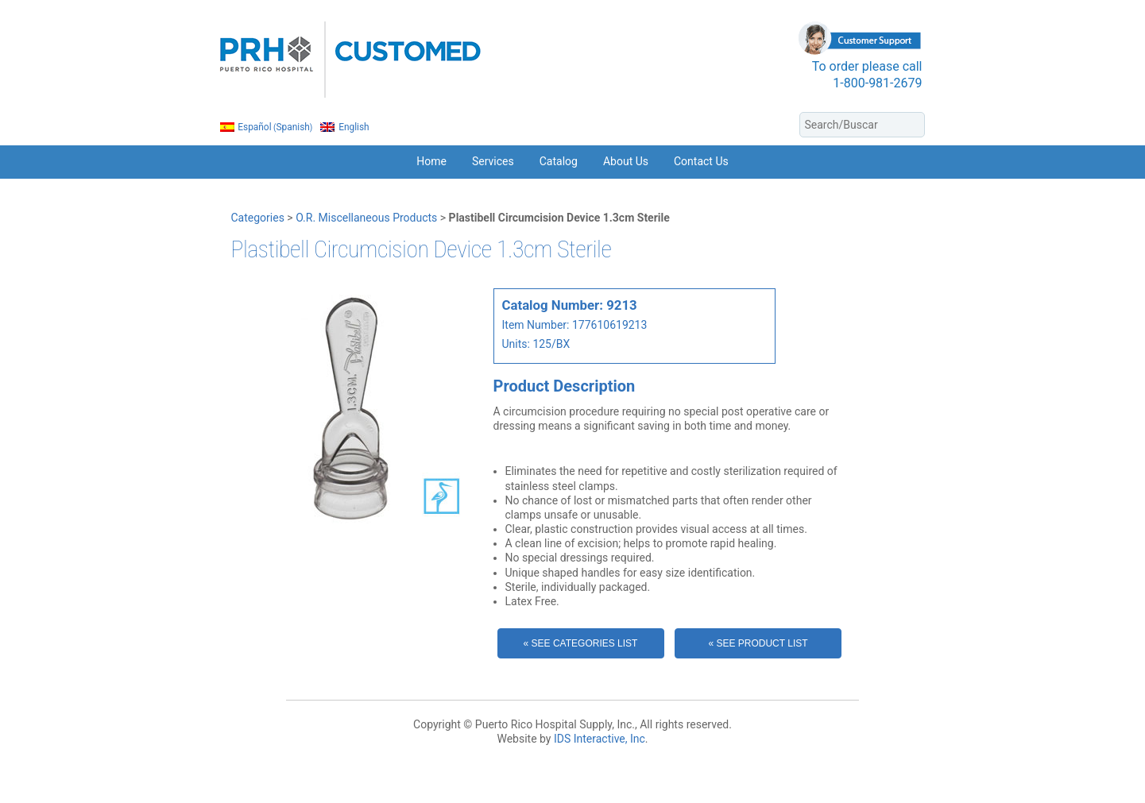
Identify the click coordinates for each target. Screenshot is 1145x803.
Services (493, 161)
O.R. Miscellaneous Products (366, 217)
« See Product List (757, 643)
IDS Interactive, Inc (599, 738)
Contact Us (701, 161)
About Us (625, 161)
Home (431, 161)
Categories (257, 217)
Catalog (559, 161)
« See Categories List (581, 643)
